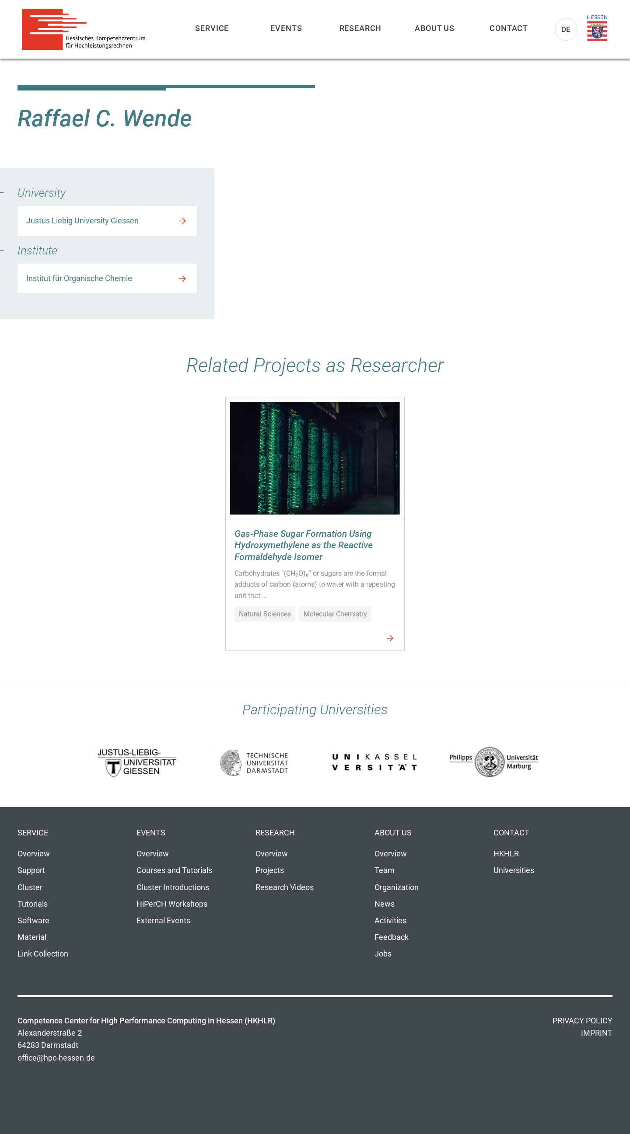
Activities (390, 920)
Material (32, 937)
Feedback (391, 937)
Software (33, 920)
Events (286, 28)
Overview (34, 853)
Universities (514, 870)
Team (384, 870)
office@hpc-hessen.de (56, 1058)
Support (31, 870)
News (384, 904)
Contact (509, 28)
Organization (396, 887)
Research (361, 28)
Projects (270, 870)
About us (435, 28)
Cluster (30, 887)
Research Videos (285, 887)
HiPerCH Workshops (171, 904)
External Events (163, 920)
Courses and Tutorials (174, 870)
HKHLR (506, 853)
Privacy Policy (582, 1020)
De (566, 29)
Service (212, 28)
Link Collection (43, 954)
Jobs (383, 954)
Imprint (596, 1033)
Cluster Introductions (172, 887)
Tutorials (33, 904)
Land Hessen (597, 28)
